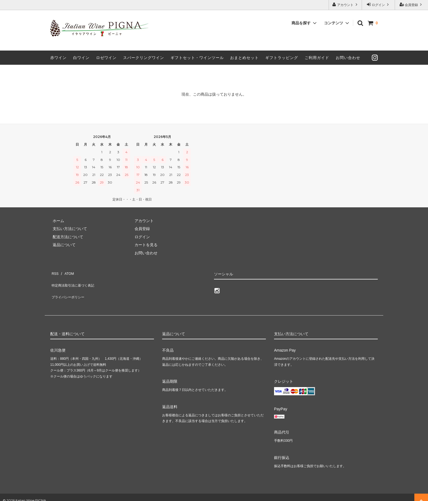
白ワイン (81, 57)
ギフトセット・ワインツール (197, 57)
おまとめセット (244, 57)
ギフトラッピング (281, 57)
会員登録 (411, 4)
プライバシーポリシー (69, 288)
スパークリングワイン (143, 57)
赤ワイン (58, 57)
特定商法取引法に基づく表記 (75, 280)
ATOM (66, 272)
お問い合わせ (348, 57)
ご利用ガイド (317, 57)
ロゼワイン (106, 57)
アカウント (345, 4)
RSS (54, 272)
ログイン (378, 4)
